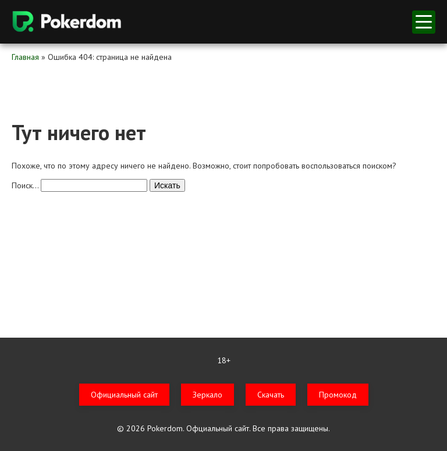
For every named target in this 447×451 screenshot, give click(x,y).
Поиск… (25, 185)
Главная (25, 57)
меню (424, 22)
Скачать (270, 394)
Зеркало (207, 394)
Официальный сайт (124, 394)
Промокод (338, 394)
